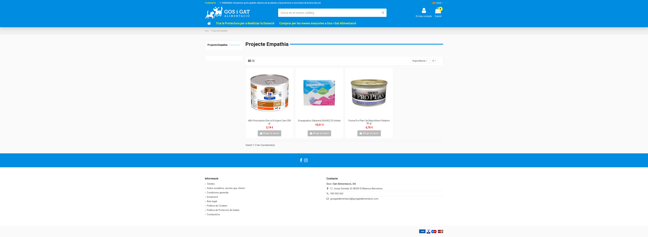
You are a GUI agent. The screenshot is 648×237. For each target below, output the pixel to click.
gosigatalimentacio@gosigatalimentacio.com (354, 198)
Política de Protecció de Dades (223, 210)
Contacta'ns (210, 3)
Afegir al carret (269, 133)
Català (437, 3)
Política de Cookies (217, 205)
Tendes (211, 183)
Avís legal (212, 201)
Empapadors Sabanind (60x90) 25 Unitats (319, 120)
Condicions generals (218, 192)
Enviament (212, 197)
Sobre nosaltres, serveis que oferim (226, 188)
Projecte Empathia (217, 45)
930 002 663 (336, 193)
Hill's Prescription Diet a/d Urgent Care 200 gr (269, 122)
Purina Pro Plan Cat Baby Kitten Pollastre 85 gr (369, 122)
